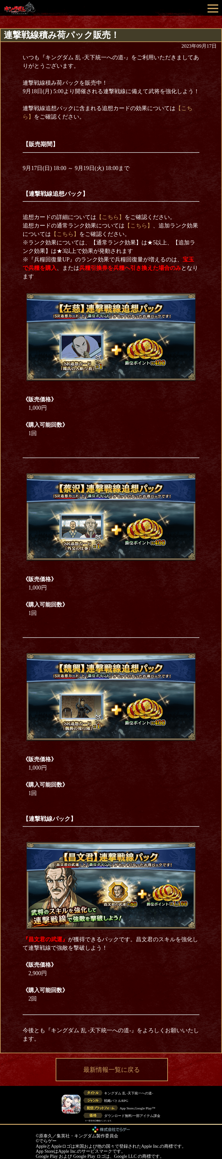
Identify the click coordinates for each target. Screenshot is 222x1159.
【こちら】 (110, 217)
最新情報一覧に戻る (111, 1069)
